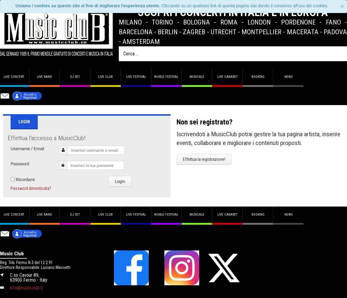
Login (120, 181)
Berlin (168, 32)
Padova (335, 32)
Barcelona (136, 32)
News (288, 77)
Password (20, 163)
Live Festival (136, 77)
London (259, 22)
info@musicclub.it (26, 288)
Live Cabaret (227, 77)
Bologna (196, 22)
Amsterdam (141, 41)
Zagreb (194, 32)
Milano (130, 22)
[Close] (342, 6)
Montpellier (261, 32)
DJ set (75, 77)
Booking (257, 77)
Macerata (303, 32)
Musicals (197, 77)
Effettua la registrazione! (204, 159)
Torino (162, 22)
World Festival (166, 77)
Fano (333, 22)
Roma (229, 22)
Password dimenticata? (31, 188)
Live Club (105, 77)
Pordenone (298, 22)
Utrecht (223, 32)
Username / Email (27, 148)
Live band (44, 77)
